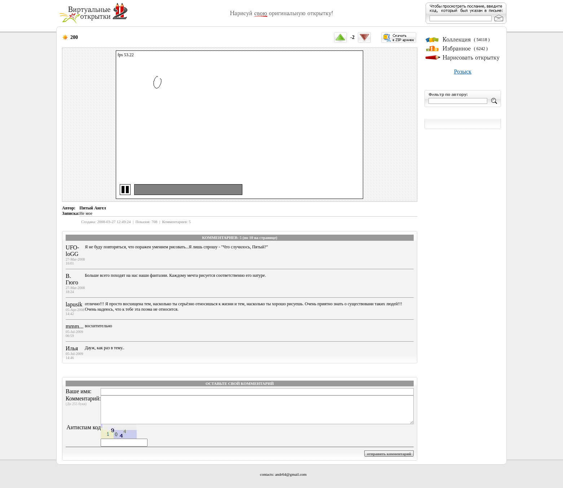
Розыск (462, 71)
